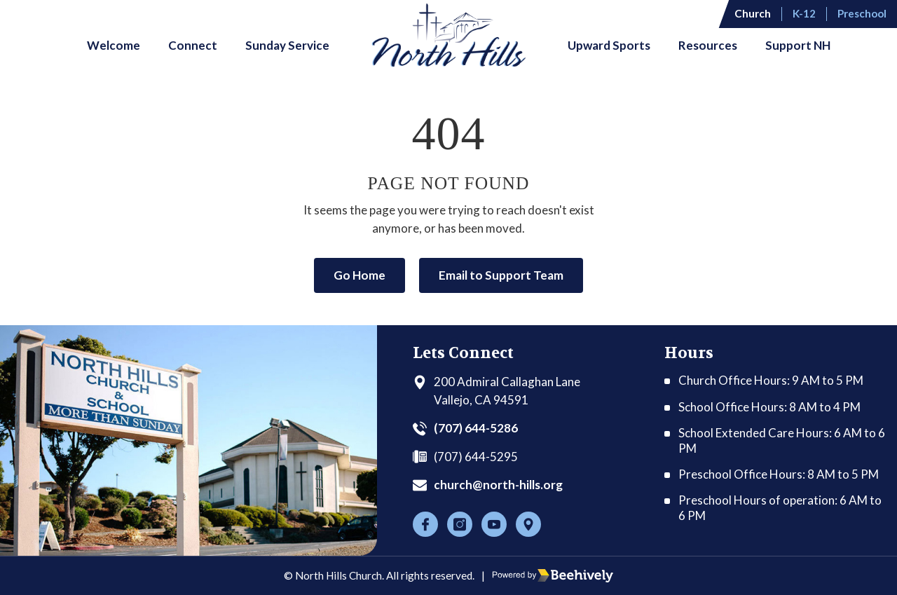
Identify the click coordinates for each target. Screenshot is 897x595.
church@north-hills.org (498, 484)
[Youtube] (494, 524)
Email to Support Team (501, 275)
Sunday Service (287, 45)
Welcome (113, 45)
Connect (192, 45)
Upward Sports (609, 45)
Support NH (797, 45)
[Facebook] (425, 524)
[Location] (528, 524)
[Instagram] (459, 524)
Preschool (861, 13)
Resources (707, 45)
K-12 (804, 13)
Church (752, 13)
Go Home (359, 275)
